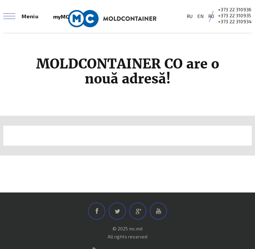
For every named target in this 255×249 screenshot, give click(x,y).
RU (190, 16)
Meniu (30, 16)
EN (200, 16)
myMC (61, 16)
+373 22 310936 (234, 9)
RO (211, 16)
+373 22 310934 (235, 21)
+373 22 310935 (234, 15)
